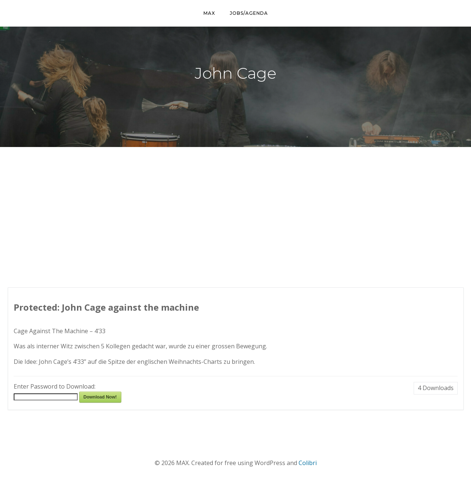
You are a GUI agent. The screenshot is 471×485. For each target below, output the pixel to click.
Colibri (308, 463)
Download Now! (100, 397)
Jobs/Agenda (249, 13)
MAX (209, 13)
